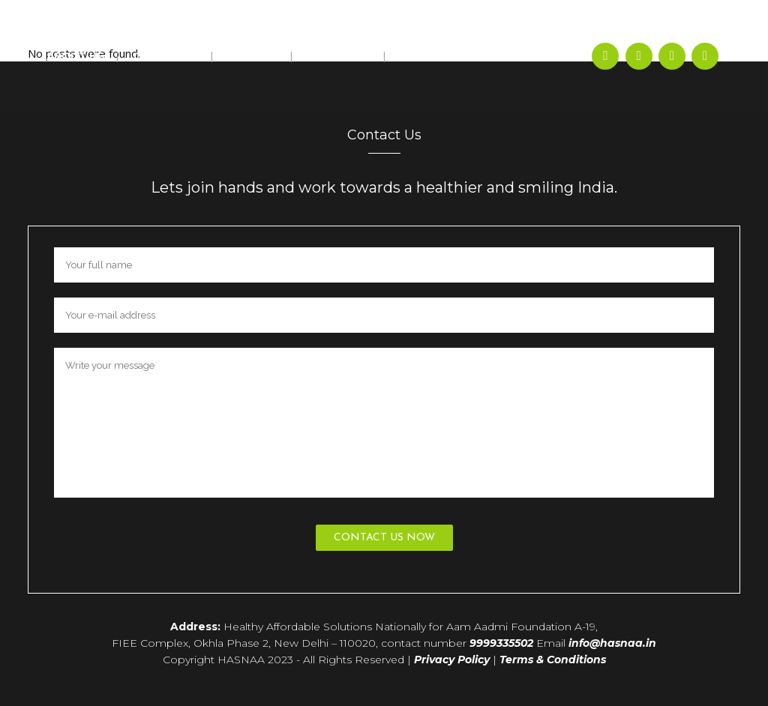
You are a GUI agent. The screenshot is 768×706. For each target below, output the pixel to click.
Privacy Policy (452, 659)
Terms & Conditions (553, 659)
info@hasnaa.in (612, 643)
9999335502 (501, 643)
